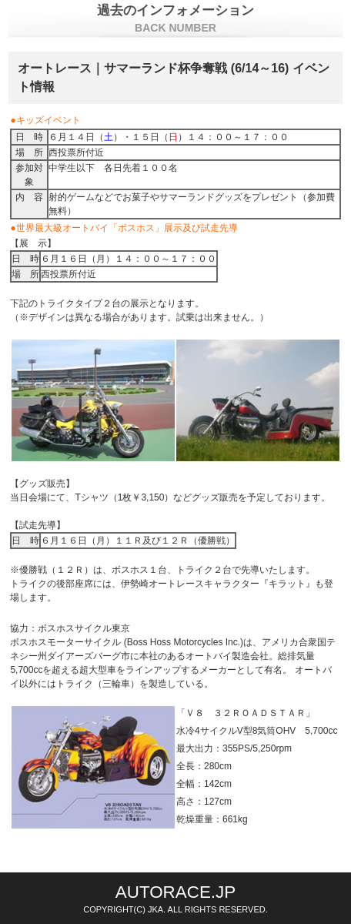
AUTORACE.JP (175, 892)
